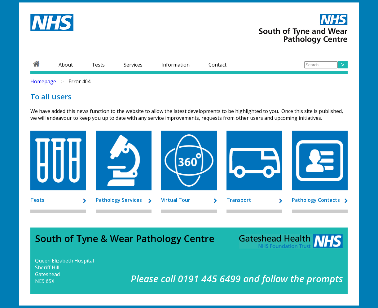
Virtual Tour (175, 200)
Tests (98, 64)
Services (133, 64)
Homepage (43, 81)
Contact (217, 64)
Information (175, 64)
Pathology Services (119, 200)
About (66, 64)
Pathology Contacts (316, 200)
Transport (238, 200)
